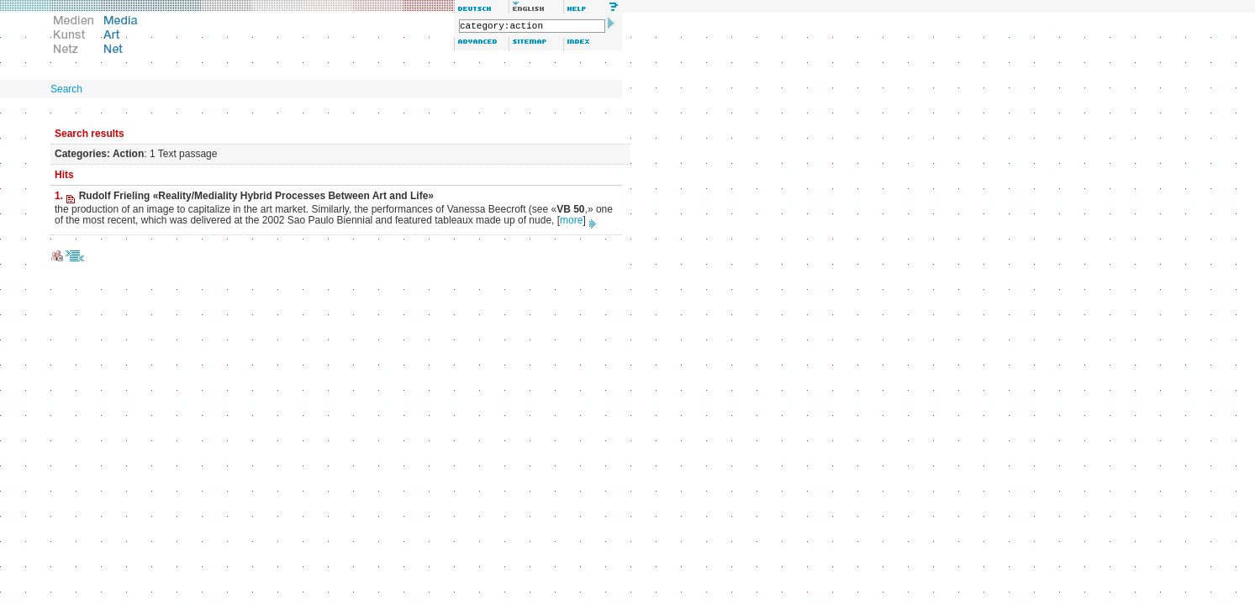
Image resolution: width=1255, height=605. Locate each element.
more (571, 220)
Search (66, 89)
